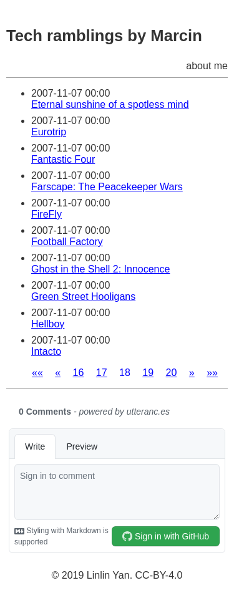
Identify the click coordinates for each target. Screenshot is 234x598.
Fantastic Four (63, 159)
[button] (37, 372)
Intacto (46, 351)
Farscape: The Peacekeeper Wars (107, 186)
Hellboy (47, 324)
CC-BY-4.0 (159, 575)
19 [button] (148, 372)
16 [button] (78, 372)
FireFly (46, 214)
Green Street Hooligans (83, 296)
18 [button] (124, 372)
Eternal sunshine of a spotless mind (110, 104)
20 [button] (171, 372)
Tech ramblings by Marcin (104, 35)
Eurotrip (48, 132)
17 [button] (101, 372)
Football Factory (67, 241)
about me (207, 65)
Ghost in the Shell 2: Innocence (100, 269)
